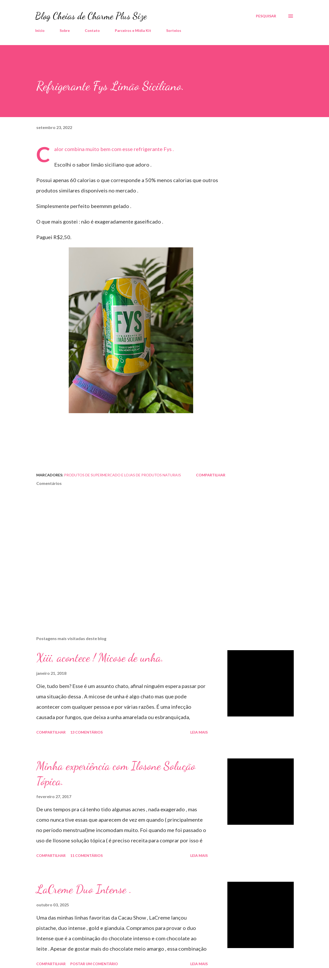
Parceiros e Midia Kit (133, 30)
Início (40, 30)
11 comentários (86, 855)
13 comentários (86, 732)
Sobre (65, 30)
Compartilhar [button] (210, 475)
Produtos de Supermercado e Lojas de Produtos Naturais (122, 475)
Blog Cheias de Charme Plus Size (91, 15)
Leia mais (199, 732)
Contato (92, 30)
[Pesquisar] (266, 16)
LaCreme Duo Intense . (84, 889)
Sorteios (173, 30)
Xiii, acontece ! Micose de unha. (100, 657)
